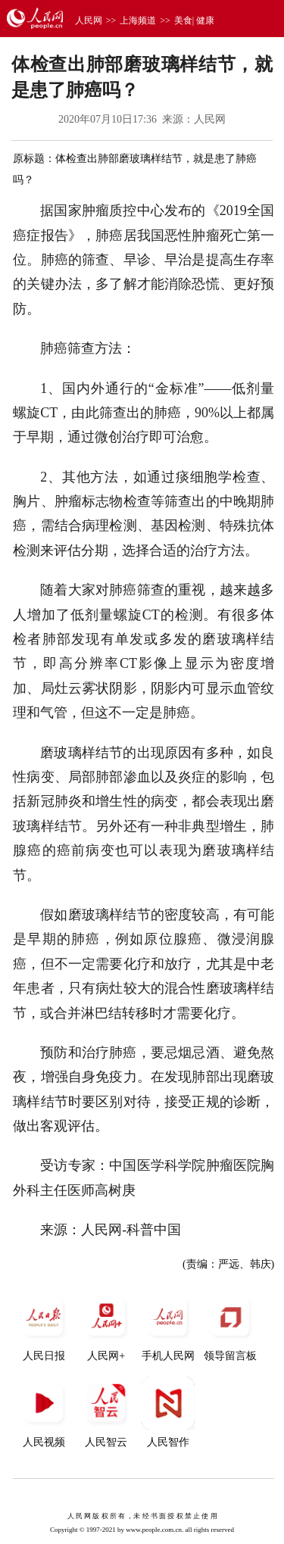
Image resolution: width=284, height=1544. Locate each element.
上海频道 (138, 20)
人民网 (88, 20)
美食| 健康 (194, 20)
